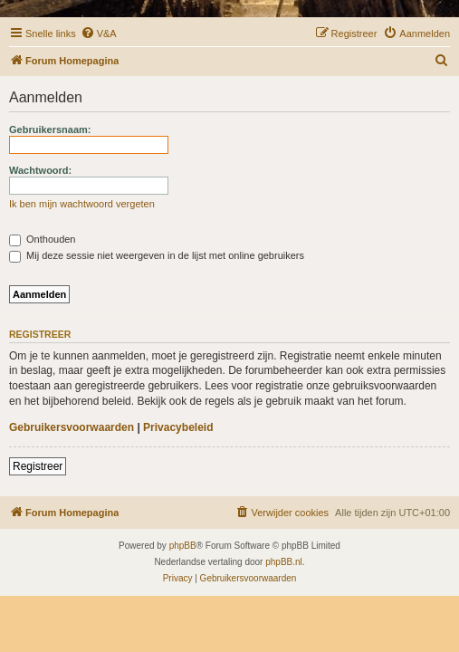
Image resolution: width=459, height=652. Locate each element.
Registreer (37, 466)
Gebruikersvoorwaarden (71, 427)
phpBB (182, 546)
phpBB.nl (283, 562)
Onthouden (42, 239)
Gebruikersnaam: (50, 129)
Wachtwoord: (40, 170)
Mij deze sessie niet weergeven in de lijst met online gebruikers (156, 255)
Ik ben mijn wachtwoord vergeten (82, 203)
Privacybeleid (178, 427)
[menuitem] (99, 33)
